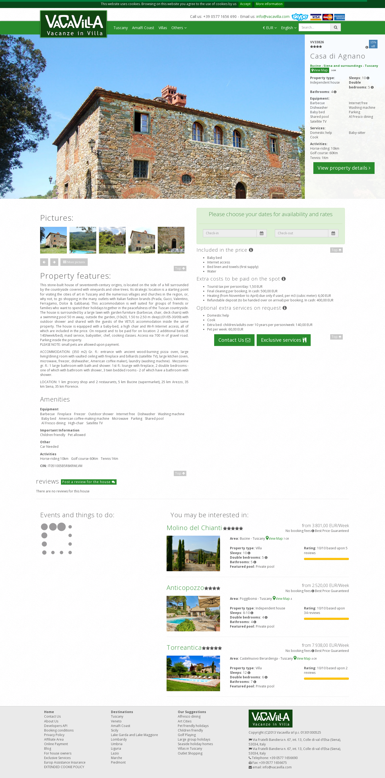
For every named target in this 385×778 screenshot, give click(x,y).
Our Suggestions (192, 712)
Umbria (116, 744)
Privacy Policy (54, 735)
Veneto (116, 721)
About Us (51, 721)
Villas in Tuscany (190, 748)
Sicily (114, 730)
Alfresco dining (189, 716)
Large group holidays (194, 739)
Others (179, 27)
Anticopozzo (185, 587)
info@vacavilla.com (273, 16)
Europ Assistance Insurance (65, 762)
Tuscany (120, 27)
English (289, 27)
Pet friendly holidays (193, 725)
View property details (344, 168)
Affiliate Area (54, 739)
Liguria (116, 748)
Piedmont (118, 762)
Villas (163, 27)
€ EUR (270, 27)
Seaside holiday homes (195, 744)
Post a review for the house (88, 482)
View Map (319, 70)
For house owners (57, 753)
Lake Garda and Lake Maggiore (134, 735)
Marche (116, 758)
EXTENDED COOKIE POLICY (64, 767)
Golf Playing (187, 735)
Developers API (55, 725)
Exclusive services (283, 340)
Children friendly (190, 730)
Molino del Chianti (194, 527)
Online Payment (56, 744)
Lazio (115, 753)
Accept (245, 4)
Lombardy (119, 739)
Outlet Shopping (190, 753)
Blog (47, 748)
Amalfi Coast (143, 27)
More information (269, 4)
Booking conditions (59, 730)
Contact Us (234, 340)
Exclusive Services (57, 758)
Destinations (122, 712)
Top (180, 268)
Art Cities (184, 721)
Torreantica (184, 647)
